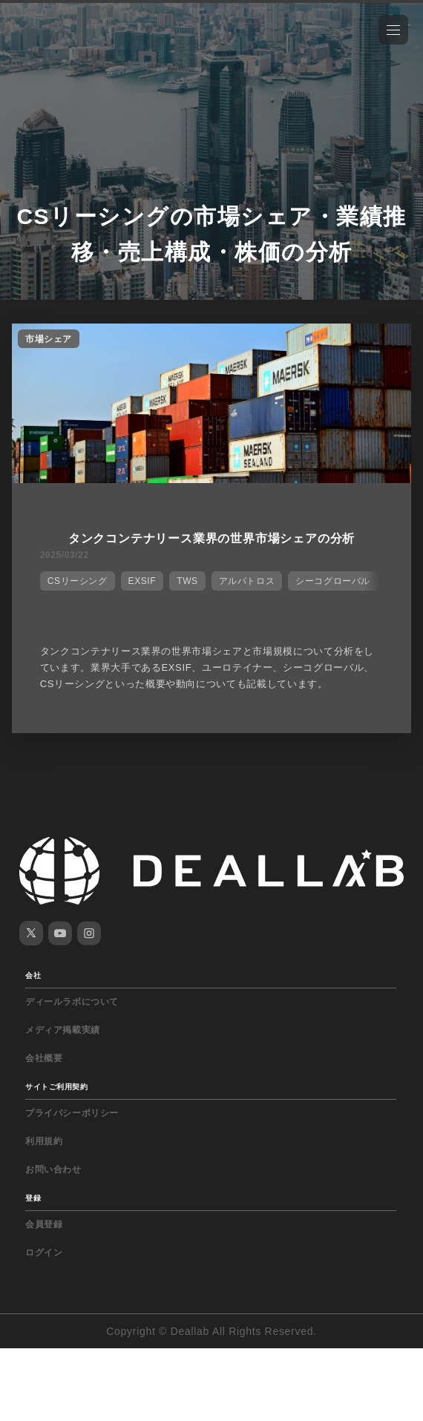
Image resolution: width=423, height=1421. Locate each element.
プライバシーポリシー (72, 1113)
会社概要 (43, 1058)
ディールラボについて (72, 1002)
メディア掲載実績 (62, 1030)
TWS (187, 581)
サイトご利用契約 (56, 1087)
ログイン (43, 1252)
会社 (33, 975)
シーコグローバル (332, 581)
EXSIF (142, 581)
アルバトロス (247, 581)
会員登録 (43, 1224)
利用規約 (43, 1141)
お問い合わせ (53, 1169)
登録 (33, 1198)
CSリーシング (77, 581)
